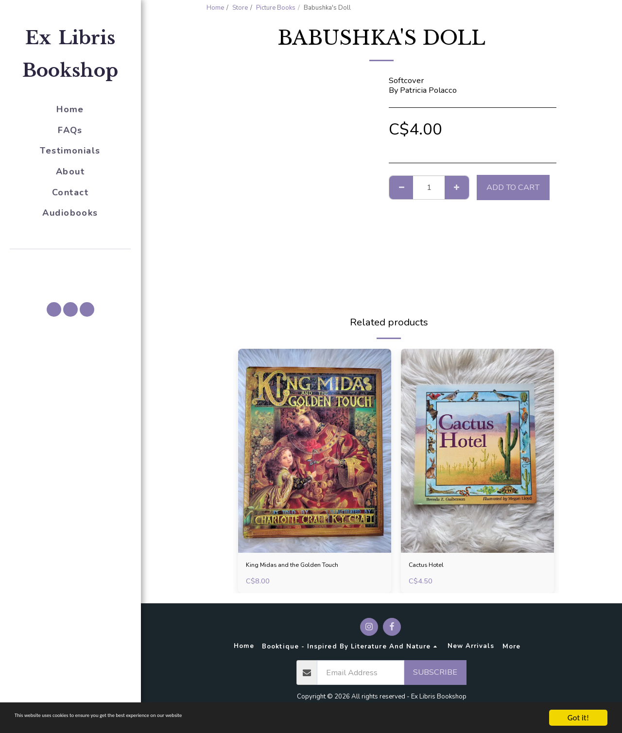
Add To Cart (512, 187)
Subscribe (435, 675)
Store (240, 7)
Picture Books (275, 7)
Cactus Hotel (432, 566)
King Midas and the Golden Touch (306, 566)
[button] (70, 262)
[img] (314, 451)
